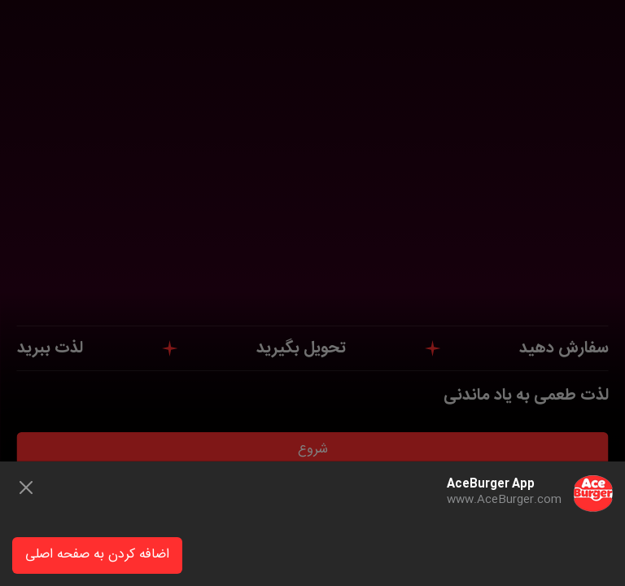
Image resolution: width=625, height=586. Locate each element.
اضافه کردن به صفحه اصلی (97, 555)
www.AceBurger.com (504, 499)
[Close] (26, 487)
